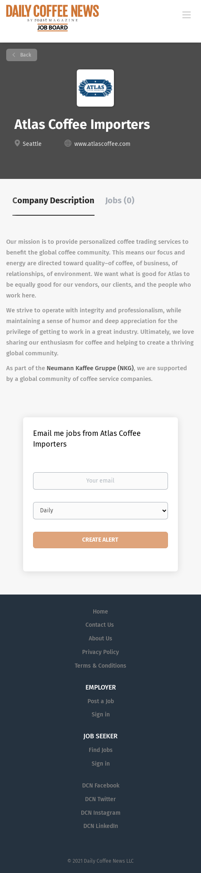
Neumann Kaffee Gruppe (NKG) (90, 368)
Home (100, 611)
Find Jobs (101, 750)
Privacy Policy (100, 652)
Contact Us (99, 624)
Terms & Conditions (100, 665)
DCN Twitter (100, 799)
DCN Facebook (100, 785)
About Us (100, 638)
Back (25, 55)
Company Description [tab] (53, 200)
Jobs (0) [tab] (120, 200)
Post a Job (100, 701)
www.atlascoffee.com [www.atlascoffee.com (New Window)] (102, 143)
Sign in (101, 714)
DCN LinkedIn (100, 826)
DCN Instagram (101, 812)
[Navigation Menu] (186, 14)
